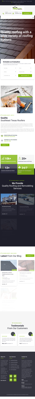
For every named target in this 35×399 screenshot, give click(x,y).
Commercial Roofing (14, 362)
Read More (5, 144)
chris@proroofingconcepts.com (18, 2)
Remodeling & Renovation (15, 367)
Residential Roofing (14, 360)
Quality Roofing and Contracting (10, 135)
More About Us (3, 380)
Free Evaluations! (27, 13)
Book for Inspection (25, 75)
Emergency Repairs (14, 364)
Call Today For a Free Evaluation (10, 139)
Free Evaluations (13, 369)
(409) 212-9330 (8, 13)
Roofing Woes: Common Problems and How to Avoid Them (7, 275)
